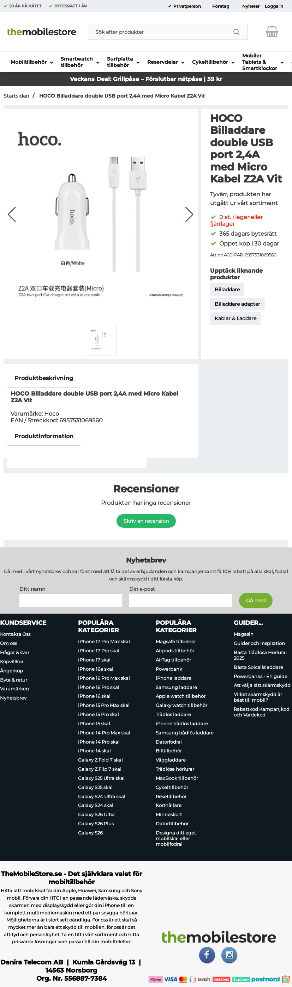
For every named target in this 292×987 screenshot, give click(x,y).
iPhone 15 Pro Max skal (104, 705)
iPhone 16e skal (95, 669)
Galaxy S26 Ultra (96, 814)
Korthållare (168, 805)
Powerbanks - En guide (260, 676)
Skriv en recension (146, 521)
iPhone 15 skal (94, 723)
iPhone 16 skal (94, 696)
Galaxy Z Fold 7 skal (100, 760)
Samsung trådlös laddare (185, 732)
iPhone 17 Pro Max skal (104, 642)
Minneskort (169, 814)
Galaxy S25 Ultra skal (101, 778)
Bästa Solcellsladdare (258, 667)
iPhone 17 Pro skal (98, 650)
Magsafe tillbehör (176, 642)
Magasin (244, 634)
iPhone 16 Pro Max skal (104, 678)
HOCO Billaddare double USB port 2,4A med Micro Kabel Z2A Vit (121, 96)
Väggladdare (171, 760)
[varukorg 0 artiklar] (272, 32)
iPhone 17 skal (94, 660)
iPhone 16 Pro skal (98, 687)
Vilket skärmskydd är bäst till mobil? (258, 697)
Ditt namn (32, 589)
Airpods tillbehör (175, 650)
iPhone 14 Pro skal (99, 742)
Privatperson (186, 6)
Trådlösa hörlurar (175, 769)
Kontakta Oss (15, 634)
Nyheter (251, 6)
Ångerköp (11, 670)
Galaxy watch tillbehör (181, 705)
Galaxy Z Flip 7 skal (99, 769)
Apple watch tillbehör (180, 696)
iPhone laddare (173, 678)
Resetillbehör (171, 796)
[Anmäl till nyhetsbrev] (256, 601)
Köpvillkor (11, 661)
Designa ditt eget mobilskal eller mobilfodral (176, 838)
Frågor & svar (14, 652)
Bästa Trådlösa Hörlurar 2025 (260, 655)
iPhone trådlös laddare (182, 723)
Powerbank (169, 669)
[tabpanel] (100, 398)
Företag (220, 6)
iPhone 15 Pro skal (98, 714)
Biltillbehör (169, 751)
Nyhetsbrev (13, 698)
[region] (100, 378)
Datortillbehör (172, 823)
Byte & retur (13, 680)
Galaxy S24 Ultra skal (101, 796)
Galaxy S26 (90, 833)
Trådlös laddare (173, 714)
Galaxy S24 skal (95, 805)
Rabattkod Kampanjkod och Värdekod (262, 712)
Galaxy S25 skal (95, 787)
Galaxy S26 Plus (96, 823)
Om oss (8, 643)
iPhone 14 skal (94, 751)
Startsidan (16, 96)
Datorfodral (169, 742)
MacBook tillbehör (177, 778)
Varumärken (14, 689)
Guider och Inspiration (259, 643)
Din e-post (142, 589)
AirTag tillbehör (173, 660)
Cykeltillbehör (172, 787)
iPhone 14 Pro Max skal (104, 732)
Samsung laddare (176, 687)
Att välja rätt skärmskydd (262, 685)
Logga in (274, 6)
